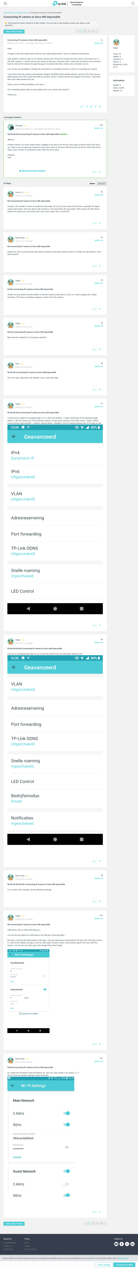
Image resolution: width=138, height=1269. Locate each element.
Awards (27, 1246)
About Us (7, 1239)
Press (27, 1239)
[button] (100, 107)
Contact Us (7, 1246)
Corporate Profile (9, 1243)
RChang (18, 126)
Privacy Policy (8, 1249)
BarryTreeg (19, 238)
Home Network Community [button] (76, 3)
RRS (17, 364)
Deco (26, 13)
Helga (17, 281)
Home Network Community (12, 13)
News (27, 1243)
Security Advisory (31, 1249)
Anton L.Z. (19, 193)
